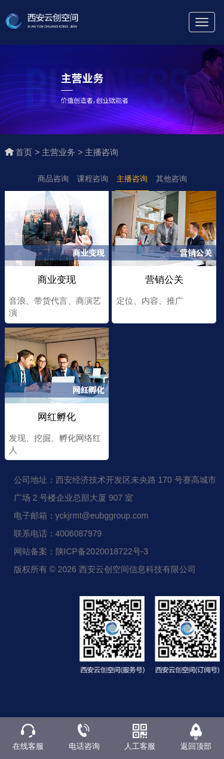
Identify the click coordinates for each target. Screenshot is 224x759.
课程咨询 (92, 178)
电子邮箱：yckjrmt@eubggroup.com (81, 517)
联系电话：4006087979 (58, 535)
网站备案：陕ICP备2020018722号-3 (81, 553)
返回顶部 (195, 746)
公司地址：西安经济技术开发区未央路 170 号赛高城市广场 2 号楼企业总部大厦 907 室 (115, 490)
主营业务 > (63, 152)
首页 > (29, 152)
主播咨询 (101, 152)
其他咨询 (171, 178)
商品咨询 (53, 178)
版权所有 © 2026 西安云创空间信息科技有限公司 (105, 571)
